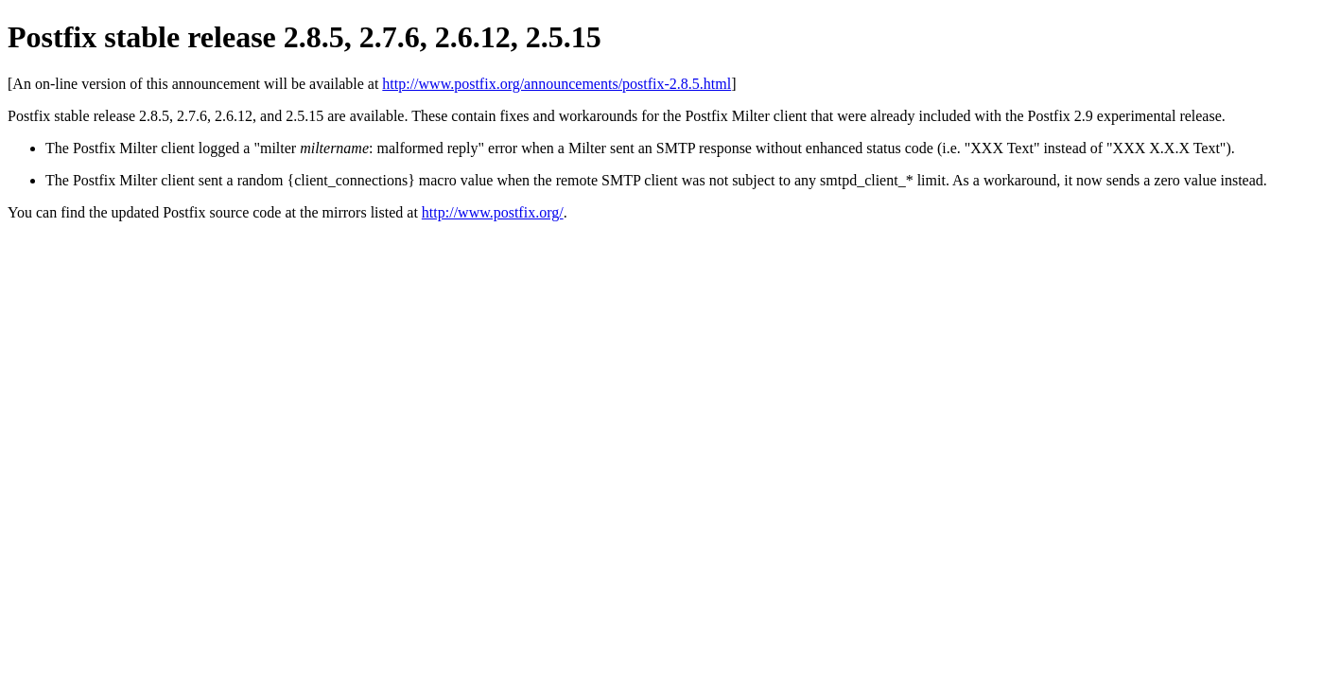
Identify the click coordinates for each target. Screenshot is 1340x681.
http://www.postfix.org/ (493, 212)
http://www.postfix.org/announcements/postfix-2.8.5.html (556, 84)
